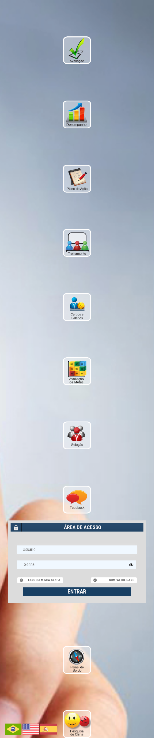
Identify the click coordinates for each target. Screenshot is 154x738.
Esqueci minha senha (44, 580)
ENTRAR (77, 591)
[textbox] (76, 564)
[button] (131, 564)
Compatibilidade (121, 580)
